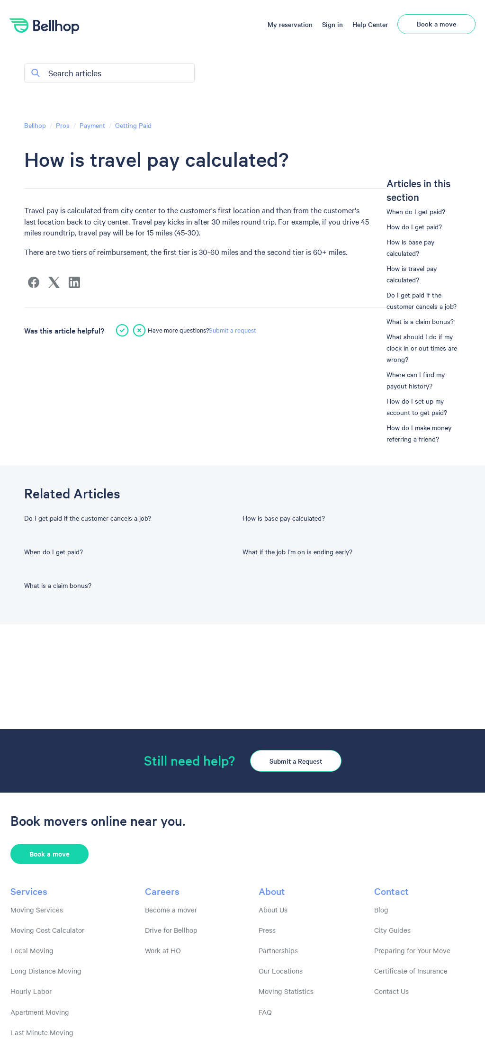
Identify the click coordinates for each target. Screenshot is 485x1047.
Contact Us (391, 991)
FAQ (265, 1012)
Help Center (370, 24)
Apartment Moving (39, 1012)
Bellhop (35, 125)
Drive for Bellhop (171, 930)
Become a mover (171, 909)
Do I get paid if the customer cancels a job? (421, 300)
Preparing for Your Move (412, 950)
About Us (273, 909)
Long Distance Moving (45, 970)
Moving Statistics (286, 991)
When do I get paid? (415, 211)
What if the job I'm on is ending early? (297, 551)
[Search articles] (109, 72)
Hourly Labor (31, 991)
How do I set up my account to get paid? (416, 406)
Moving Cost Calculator (47, 930)
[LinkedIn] (74, 282)
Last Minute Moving (41, 1032)
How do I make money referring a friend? (418, 433)
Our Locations (281, 970)
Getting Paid (133, 125)
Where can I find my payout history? (415, 380)
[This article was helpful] (122, 330)
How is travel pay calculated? (411, 273)
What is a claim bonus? (420, 321)
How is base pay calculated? (410, 247)
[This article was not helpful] (139, 330)
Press (267, 930)
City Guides (392, 930)
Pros (63, 125)
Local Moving (32, 950)
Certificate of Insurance (411, 970)
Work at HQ (163, 950)
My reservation (290, 24)
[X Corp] (54, 282)
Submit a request (232, 329)
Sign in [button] (332, 24)
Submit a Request (295, 761)
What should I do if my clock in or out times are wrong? (421, 348)
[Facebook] (33, 282)
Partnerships (278, 950)
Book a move (436, 23)
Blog (381, 909)
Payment (92, 125)
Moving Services (36, 909)
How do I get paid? (414, 226)
